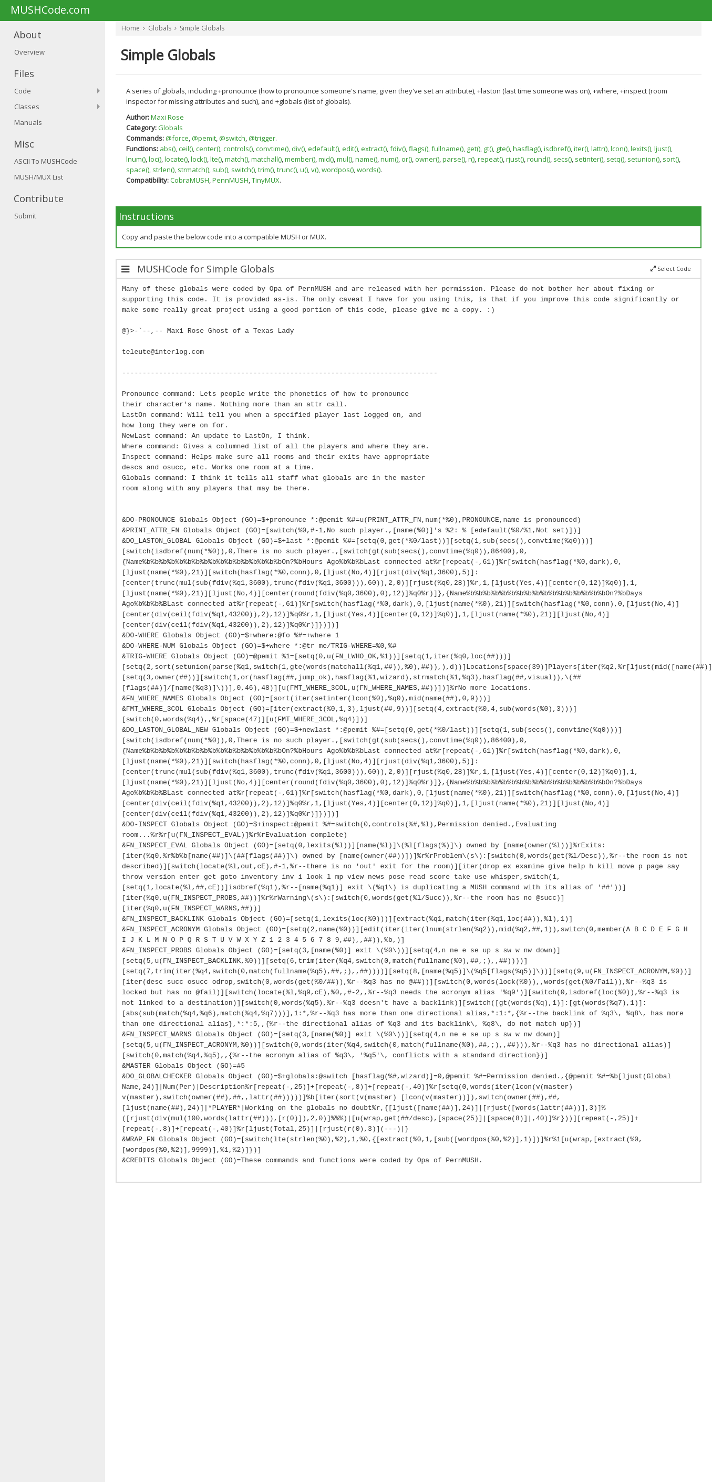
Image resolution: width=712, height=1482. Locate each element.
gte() (503, 148)
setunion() (643, 159)
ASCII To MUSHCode (45, 161)
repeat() (490, 159)
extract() (374, 148)
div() (298, 148)
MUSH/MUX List (38, 177)
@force (177, 138)
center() (208, 148)
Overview (29, 52)
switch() (243, 169)
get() (473, 148)
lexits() (641, 148)
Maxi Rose (167, 117)
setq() (615, 159)
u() (304, 169)
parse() (453, 159)
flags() (418, 148)
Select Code (671, 268)
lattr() (599, 148)
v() (314, 169)
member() (300, 159)
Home (130, 28)
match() (236, 159)
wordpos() (338, 169)
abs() (168, 148)
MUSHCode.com (50, 10)
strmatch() (193, 169)
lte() (216, 159)
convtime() (272, 148)
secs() (562, 159)
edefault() (323, 148)
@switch (232, 138)
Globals (159, 28)
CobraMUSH (189, 180)
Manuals (28, 122)
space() (137, 169)
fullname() (447, 148)
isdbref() (557, 148)
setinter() (589, 159)
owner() (427, 159)
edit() (350, 148)
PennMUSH (230, 180)
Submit (25, 215)
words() (368, 169)
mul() (344, 159)
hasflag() (527, 148)
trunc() (287, 169)
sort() (671, 159)
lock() (199, 159)
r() (471, 159)
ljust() (662, 148)
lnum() (136, 159)
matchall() (266, 159)
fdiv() (398, 148)
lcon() (619, 148)
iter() (581, 148)
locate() (176, 159)
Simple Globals (202, 28)
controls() (238, 148)
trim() (266, 169)
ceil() (186, 148)
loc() (155, 159)
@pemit (204, 138)
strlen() (163, 169)
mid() (326, 159)
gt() (488, 148)
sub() (220, 169)
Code (22, 91)
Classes (26, 106)
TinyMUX (266, 180)
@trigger (262, 138)
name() (366, 159)
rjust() (515, 159)
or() (406, 159)
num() (389, 159)
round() (538, 159)
